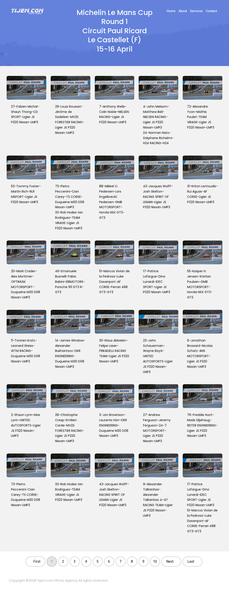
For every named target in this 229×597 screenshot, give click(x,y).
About (183, 11)
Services (196, 11)
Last (190, 561)
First (36, 561)
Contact (211, 11)
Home (171, 11)
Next (169, 561)
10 (155, 561)
